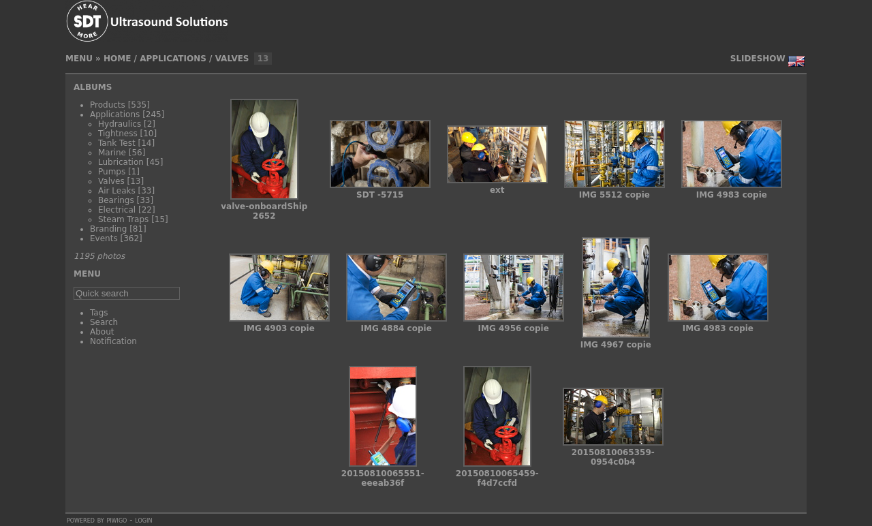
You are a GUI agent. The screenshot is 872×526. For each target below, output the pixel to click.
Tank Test (117, 143)
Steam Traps (123, 219)
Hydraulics (119, 124)
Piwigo (116, 520)
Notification (113, 341)
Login (143, 520)
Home (117, 58)
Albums (93, 87)
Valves (232, 58)
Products (107, 105)
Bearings (116, 200)
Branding (108, 229)
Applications (173, 58)
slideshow (757, 58)
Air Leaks (117, 191)
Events (104, 238)
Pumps (111, 171)
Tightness (118, 133)
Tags (99, 313)
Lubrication (121, 162)
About (102, 332)
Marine (112, 152)
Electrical (117, 210)
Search (104, 322)
